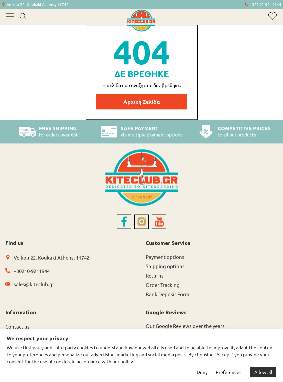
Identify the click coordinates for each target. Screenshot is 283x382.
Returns (155, 275)
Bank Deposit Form (167, 294)
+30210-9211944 (265, 4)
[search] (22, 16)
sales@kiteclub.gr (34, 284)
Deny (202, 372)
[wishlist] (272, 16)
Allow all (263, 372)
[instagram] (141, 222)
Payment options (165, 257)
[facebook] (124, 222)
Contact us (17, 326)
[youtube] (159, 222)
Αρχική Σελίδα (141, 101)
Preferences (228, 372)
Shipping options (165, 266)
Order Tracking (163, 285)
